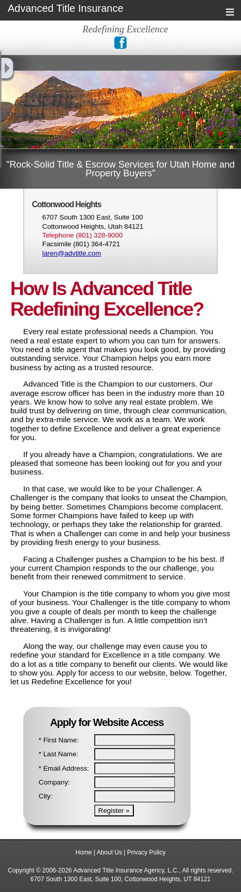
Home (84, 852)
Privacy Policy (146, 852)
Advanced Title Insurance (66, 8)
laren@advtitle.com (71, 253)
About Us (109, 852)
